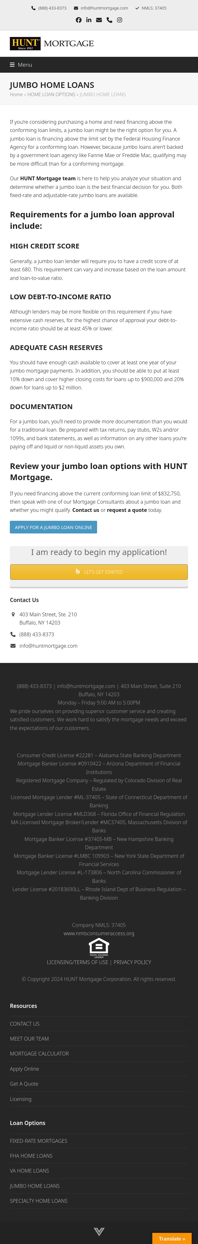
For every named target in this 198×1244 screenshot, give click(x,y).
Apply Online (24, 1068)
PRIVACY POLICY (132, 962)
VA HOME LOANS (29, 1170)
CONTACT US (24, 1023)
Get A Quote (24, 1083)
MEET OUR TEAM (29, 1038)
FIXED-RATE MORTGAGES (38, 1140)
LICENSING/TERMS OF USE (78, 962)
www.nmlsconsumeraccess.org (99, 933)
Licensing (20, 1098)
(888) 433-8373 (36, 634)
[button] (21, 64)
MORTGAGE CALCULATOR (39, 1053)
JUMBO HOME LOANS (35, 1185)
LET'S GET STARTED (98, 572)
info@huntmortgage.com (104, 8)
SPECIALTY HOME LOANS (39, 1200)
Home (16, 94)
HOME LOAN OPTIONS (51, 94)
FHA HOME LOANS (31, 1155)
